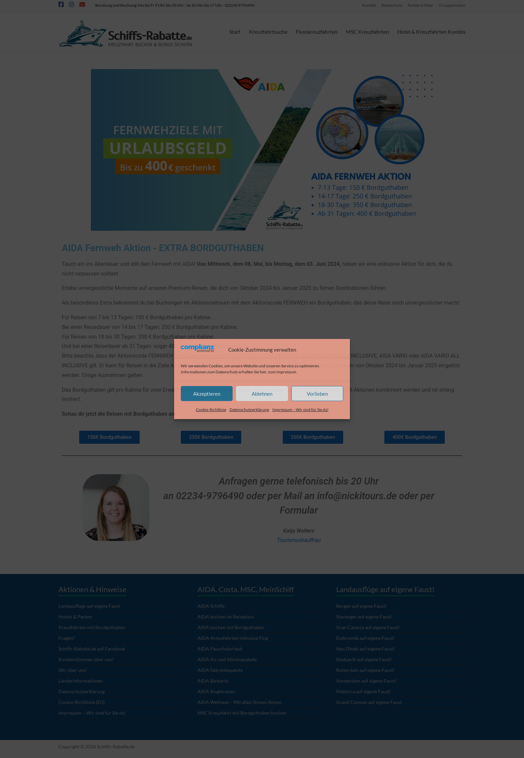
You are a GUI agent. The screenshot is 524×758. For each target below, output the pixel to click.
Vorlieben (317, 394)
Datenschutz (227, 371)
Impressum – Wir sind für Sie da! (300, 409)
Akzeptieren (206, 394)
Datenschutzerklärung (249, 409)
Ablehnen (262, 394)
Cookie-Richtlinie (211, 409)
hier (263, 371)
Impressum (286, 371)
